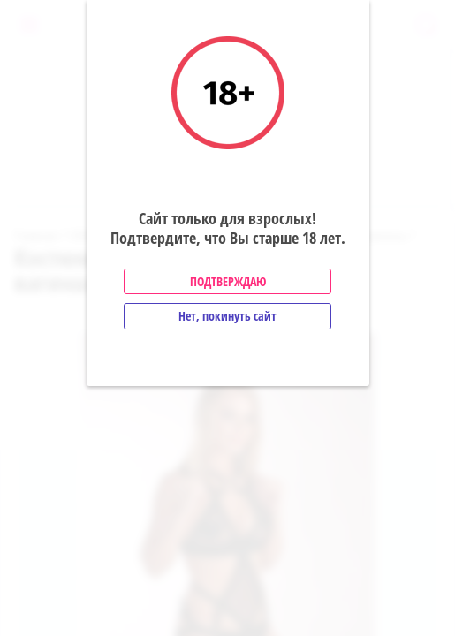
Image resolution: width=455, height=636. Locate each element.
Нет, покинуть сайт (227, 315)
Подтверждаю (228, 281)
